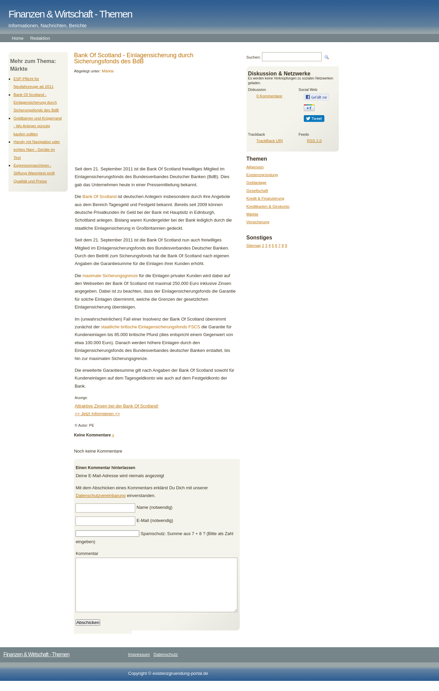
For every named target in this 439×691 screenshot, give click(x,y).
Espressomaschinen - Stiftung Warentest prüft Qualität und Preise (34, 173)
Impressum (139, 664)
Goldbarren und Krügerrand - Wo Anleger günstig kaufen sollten (37, 126)
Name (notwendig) (154, 507)
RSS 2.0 (314, 140)
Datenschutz (165, 664)
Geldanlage (256, 182)
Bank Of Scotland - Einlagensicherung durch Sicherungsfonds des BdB (36, 102)
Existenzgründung (262, 174)
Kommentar (87, 553)
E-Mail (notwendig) (155, 520)
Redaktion (40, 38)
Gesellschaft (257, 190)
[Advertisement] (121, 123)
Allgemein (255, 167)
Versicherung (257, 222)
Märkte (252, 214)
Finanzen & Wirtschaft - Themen (70, 14)
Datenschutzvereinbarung (100, 495)
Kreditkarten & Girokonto (268, 206)
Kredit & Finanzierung (265, 198)
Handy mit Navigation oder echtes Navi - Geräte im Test (36, 149)
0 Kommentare (270, 96)
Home (18, 38)
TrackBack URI (270, 140)
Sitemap (253, 245)
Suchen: (253, 57)
